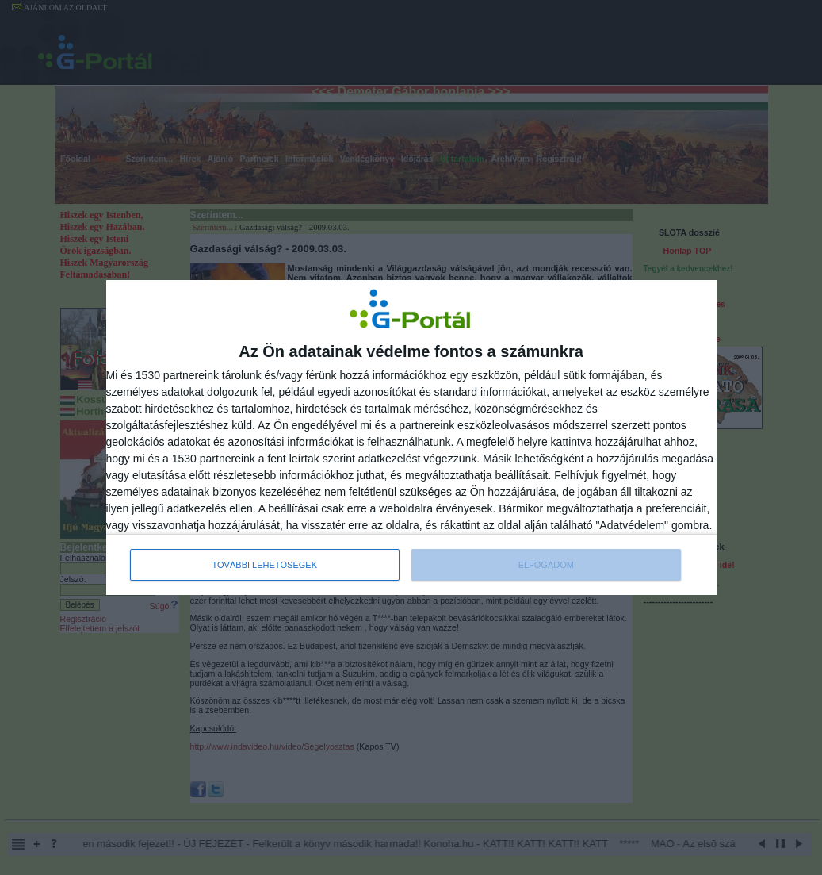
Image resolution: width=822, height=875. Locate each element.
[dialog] (411, 438)
